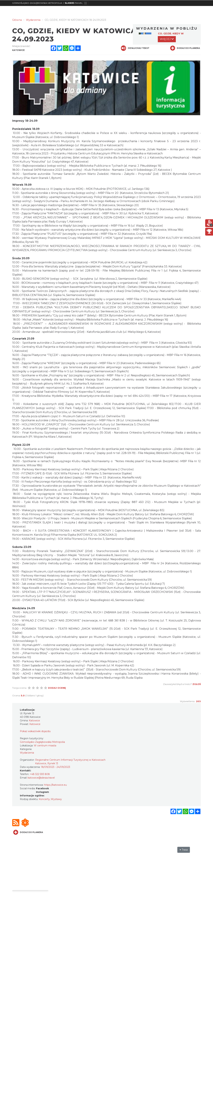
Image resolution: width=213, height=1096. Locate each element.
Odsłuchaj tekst (135, 48)
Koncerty (44, 799)
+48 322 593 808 (40, 774)
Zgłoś (196, 684)
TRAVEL (74, 3)
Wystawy (56, 799)
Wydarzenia (27, 752)
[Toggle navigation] (85, 3)
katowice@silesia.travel (41, 777)
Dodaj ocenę (57, 687)
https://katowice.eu (55, 784)
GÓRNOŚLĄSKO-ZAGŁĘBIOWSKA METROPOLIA (37, 3)
